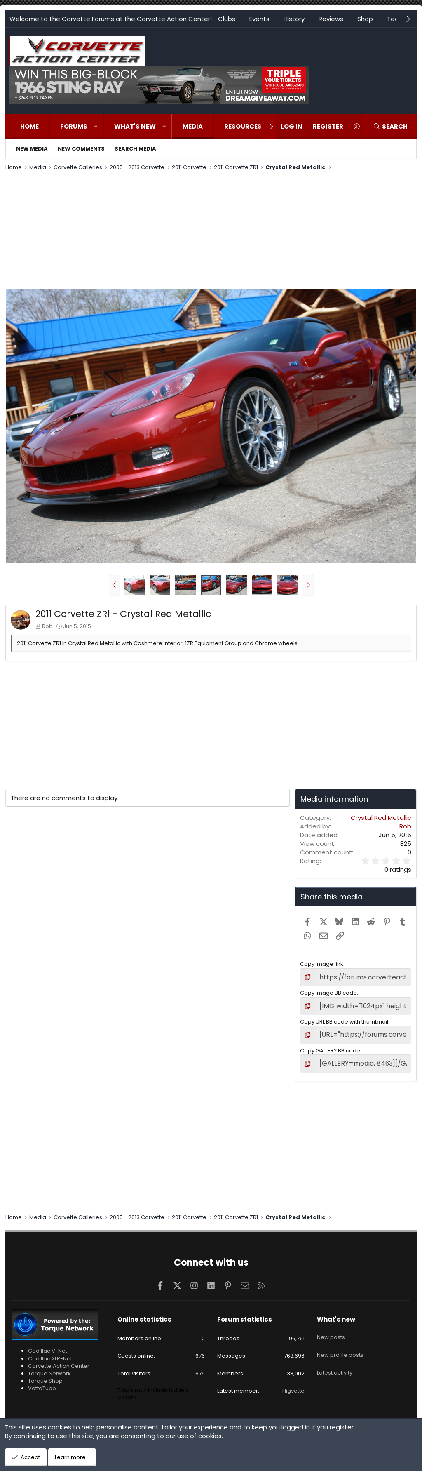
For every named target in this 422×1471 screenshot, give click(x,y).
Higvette (293, 1385)
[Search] (390, 126)
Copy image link (321, 964)
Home (29, 126)
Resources (243, 126)
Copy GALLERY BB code (330, 1046)
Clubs (226, 18)
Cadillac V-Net (47, 1345)
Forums (73, 126)
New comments (81, 149)
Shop (365, 18)
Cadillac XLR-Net (50, 1352)
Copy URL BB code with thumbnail (344, 1019)
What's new (135, 126)
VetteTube (42, 1382)
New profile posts (340, 1342)
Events (259, 18)
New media (32, 149)
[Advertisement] (211, 231)
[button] (96, 126)
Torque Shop (45, 1375)
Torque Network (49, 1368)
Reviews (331, 18)
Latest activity (334, 1357)
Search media (135, 149)
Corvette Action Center (58, 1360)
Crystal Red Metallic (381, 817)
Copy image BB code (328, 992)
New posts (331, 1328)
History (294, 18)
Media (193, 126)
